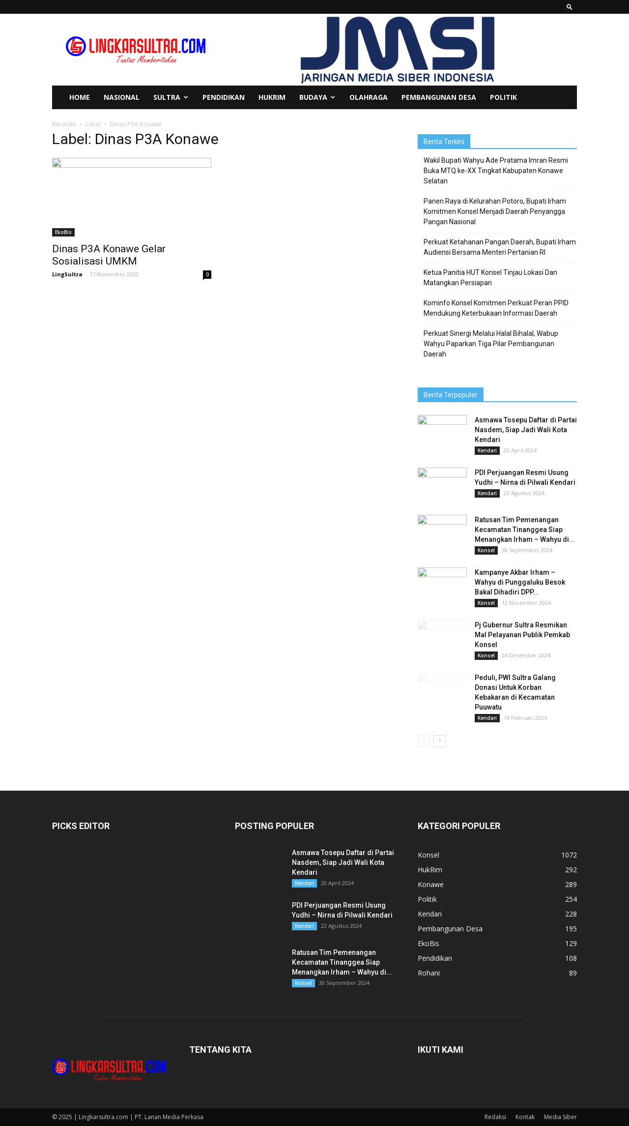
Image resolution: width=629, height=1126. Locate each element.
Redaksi (495, 1117)
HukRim (272, 97)
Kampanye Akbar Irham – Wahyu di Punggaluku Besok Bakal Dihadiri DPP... (520, 582)
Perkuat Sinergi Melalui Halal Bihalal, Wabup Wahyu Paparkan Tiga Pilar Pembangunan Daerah (491, 343)
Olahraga (368, 97)
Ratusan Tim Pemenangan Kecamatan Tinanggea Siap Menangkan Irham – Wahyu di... (525, 529)
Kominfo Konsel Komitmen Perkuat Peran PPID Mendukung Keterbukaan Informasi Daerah (496, 308)
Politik (503, 97)
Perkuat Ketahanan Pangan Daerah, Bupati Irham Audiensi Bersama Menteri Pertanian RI (500, 247)
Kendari (487, 450)
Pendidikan (223, 97)
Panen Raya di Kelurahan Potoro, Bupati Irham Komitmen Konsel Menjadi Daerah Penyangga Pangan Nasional (495, 211)
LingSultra (67, 274)
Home (79, 97)
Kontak (525, 1117)
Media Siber (560, 1117)
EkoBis (63, 232)
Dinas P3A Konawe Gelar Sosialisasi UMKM (109, 255)
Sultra (170, 97)
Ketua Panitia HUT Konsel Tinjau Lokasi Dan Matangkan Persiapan (490, 277)
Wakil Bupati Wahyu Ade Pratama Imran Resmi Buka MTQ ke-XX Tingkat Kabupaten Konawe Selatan (496, 170)
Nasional (122, 97)
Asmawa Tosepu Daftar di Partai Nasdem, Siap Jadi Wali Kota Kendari (526, 430)
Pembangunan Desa (438, 97)
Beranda (64, 124)
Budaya (317, 97)
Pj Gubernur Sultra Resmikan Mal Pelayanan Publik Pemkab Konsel (522, 635)
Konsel (486, 550)
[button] (569, 6)
